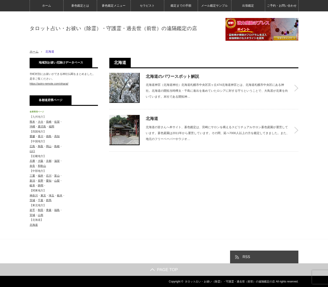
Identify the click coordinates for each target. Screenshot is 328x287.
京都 (48, 161)
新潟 (32, 180)
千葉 (40, 200)
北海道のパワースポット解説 (172, 76)
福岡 (51, 126)
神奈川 (34, 195)
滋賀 (57, 161)
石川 (48, 175)
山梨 (57, 180)
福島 (57, 210)
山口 (32, 151)
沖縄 (32, 126)
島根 (57, 146)
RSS (246, 257)
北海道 (152, 117)
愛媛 (32, 136)
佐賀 (57, 121)
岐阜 (32, 185)
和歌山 (42, 165)
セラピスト (147, 5)
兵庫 (32, 161)
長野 (40, 180)
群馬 (48, 200)
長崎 (48, 121)
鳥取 (40, 146)
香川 (40, 136)
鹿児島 (42, 126)
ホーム (46, 5)
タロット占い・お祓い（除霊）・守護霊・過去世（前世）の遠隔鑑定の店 (113, 28)
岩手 (32, 210)
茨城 (32, 200)
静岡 (40, 185)
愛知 (48, 180)
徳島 (48, 136)
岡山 (48, 146)
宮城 (32, 214)
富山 (57, 175)
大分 (40, 121)
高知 (57, 136)
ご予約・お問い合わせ (282, 5)
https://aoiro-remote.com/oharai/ (49, 83)
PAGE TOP (164, 269)
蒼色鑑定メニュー (114, 5)
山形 (40, 214)
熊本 (32, 121)
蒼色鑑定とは (80, 5)
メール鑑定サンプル (214, 5)
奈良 (32, 165)
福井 (40, 175)
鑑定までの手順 (181, 5)
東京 (43, 195)
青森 (48, 210)
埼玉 (51, 195)
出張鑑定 (248, 5)
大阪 (40, 161)
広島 (32, 146)
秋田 (40, 210)
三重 (32, 175)
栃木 (59, 195)
